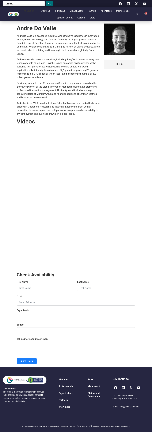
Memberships (123, 11)
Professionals (65, 386)
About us (45, 11)
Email (20, 296)
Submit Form (27, 361)
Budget (20, 324)
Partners (92, 11)
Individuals (60, 11)
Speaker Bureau (65, 17)
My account (94, 386)
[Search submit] (49, 3)
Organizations (76, 11)
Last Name (83, 282)
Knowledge (106, 11)
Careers (81, 17)
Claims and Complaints (94, 395)
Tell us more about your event (32, 339)
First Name (22, 282)
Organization (23, 310)
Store (92, 17)
